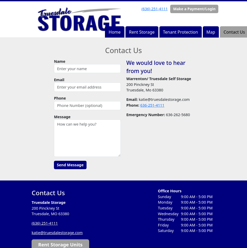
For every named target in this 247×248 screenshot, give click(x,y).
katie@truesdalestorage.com (57, 232)
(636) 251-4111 (155, 8)
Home (115, 32)
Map (210, 32)
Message (62, 116)
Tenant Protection (180, 32)
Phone (60, 98)
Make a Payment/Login (194, 8)
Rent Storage (141, 32)
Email (59, 79)
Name (59, 61)
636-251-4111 (152, 105)
